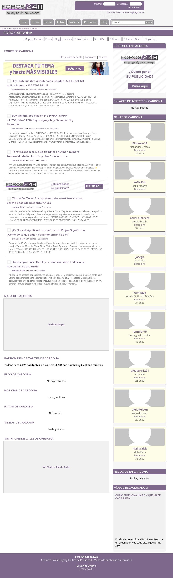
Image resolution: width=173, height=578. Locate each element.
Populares (90, 57)
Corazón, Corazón (36, 89)
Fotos (60, 22)
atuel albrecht (140, 218)
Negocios (150, 39)
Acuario (31, 160)
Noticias (74, 22)
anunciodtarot (18, 160)
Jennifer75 (140, 331)
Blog (104, 22)
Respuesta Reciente (71, 57)
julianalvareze (18, 89)
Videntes (32, 238)
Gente (48, 22)
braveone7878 (19, 128)
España (5, 28)
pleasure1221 (140, 370)
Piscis (30, 270)
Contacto (46, 560)
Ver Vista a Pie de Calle (56, 467)
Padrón (38, 39)
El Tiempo (114, 39)
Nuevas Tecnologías (37, 128)
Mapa (28, 39)
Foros (35, 22)
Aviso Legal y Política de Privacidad (72, 560)
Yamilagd (139, 293)
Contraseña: (122, 4)
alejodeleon (140, 409)
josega (139, 257)
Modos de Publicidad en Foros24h (113, 560)
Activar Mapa (56, 324)
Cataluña (14, 28)
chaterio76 (86, 569)
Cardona (35, 28)
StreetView (100, 39)
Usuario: (98, 4)
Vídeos (87, 39)
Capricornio (33, 207)
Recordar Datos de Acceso (119, 12)
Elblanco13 (139, 143)
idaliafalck (140, 448)
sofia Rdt (140, 182)
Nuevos (103, 57)
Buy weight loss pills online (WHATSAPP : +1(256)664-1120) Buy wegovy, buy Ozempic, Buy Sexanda (40, 120)
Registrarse (138, 12)
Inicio (24, 22)
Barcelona (24, 28)
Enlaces (128, 39)
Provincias (90, 22)
